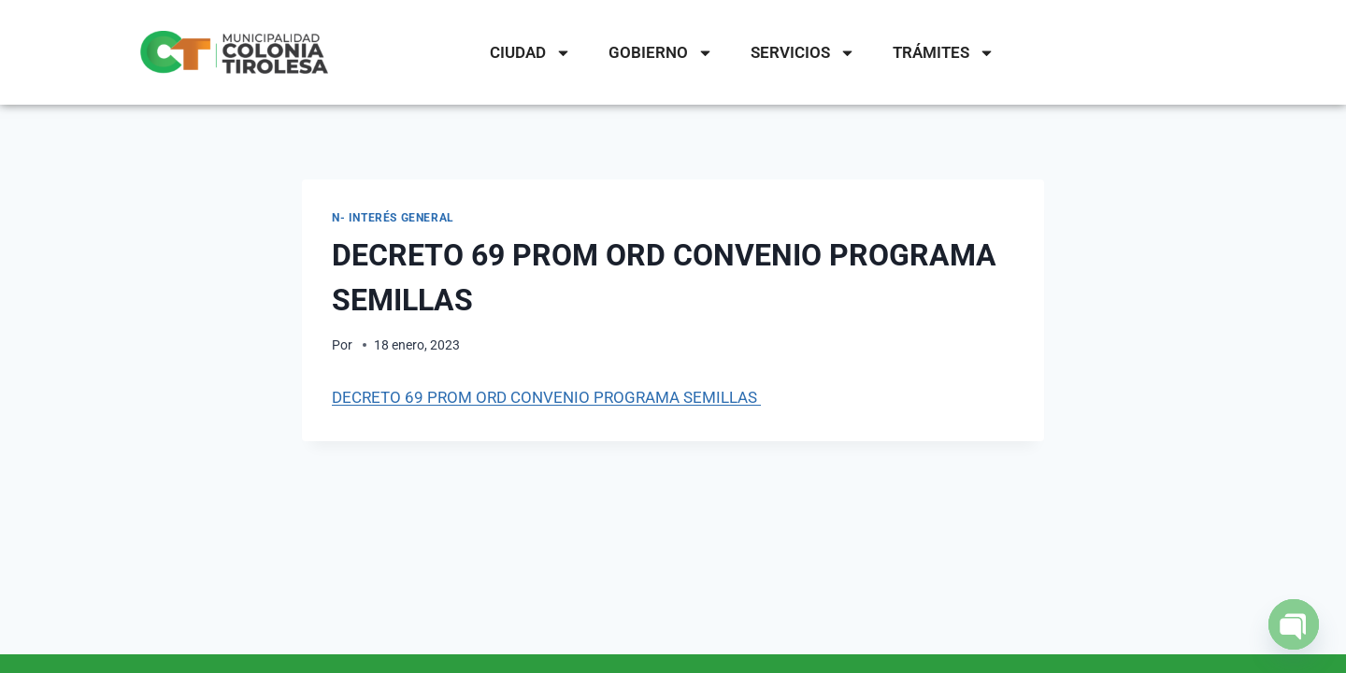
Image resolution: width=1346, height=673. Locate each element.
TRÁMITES (944, 53)
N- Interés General (393, 217)
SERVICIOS (803, 53)
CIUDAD (530, 53)
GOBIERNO (661, 53)
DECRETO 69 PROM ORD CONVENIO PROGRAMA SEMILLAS (546, 397)
